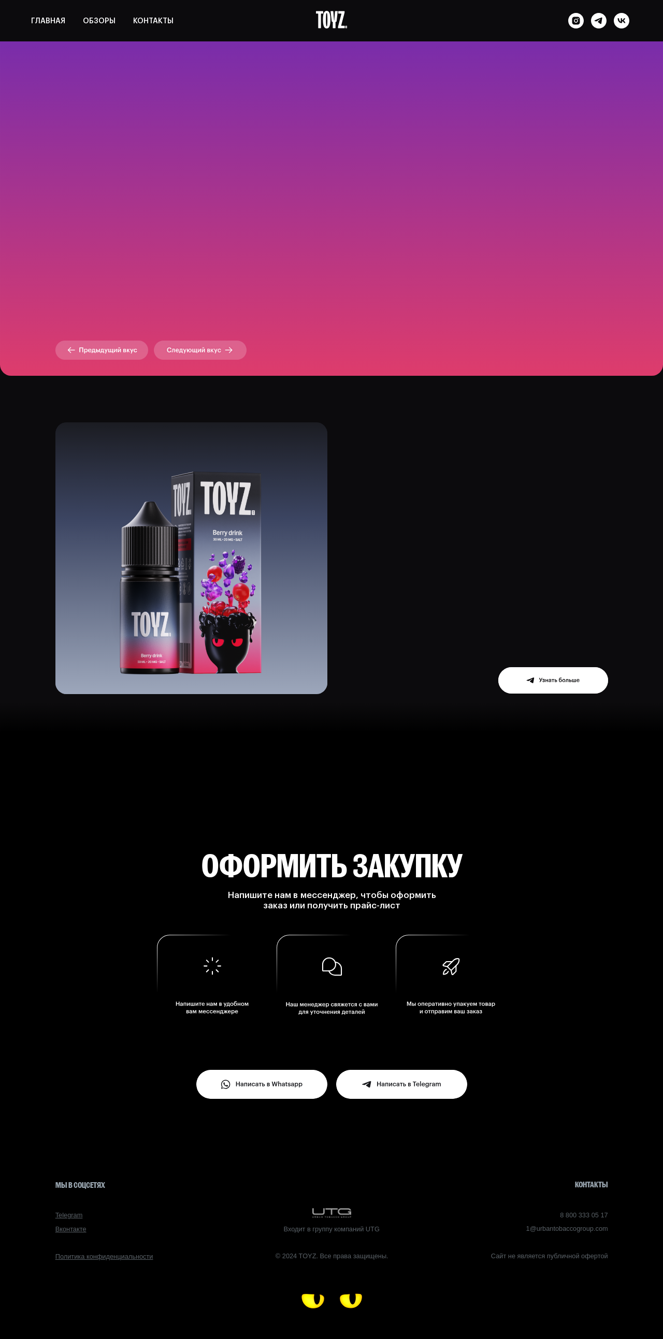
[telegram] (599, 20)
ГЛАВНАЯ (48, 21)
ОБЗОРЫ (99, 21)
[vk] (621, 20)
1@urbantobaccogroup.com (567, 1228)
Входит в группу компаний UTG (332, 1229)
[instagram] (576, 20)
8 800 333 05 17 (584, 1215)
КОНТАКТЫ (153, 21)
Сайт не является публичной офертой (549, 1256)
